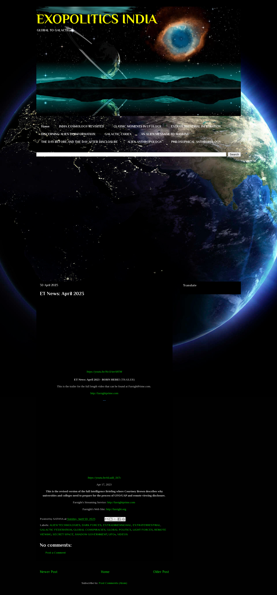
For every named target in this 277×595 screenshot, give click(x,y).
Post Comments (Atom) (113, 583)
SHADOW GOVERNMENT (91, 534)
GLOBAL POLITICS (119, 529)
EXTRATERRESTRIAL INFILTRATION (196, 126)
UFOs (112, 534)
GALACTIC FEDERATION (56, 529)
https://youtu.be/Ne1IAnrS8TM (104, 371)
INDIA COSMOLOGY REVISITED (81, 126)
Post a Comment (55, 552)
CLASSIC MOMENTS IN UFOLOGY (137, 126)
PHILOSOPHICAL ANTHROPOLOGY (196, 142)
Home (45, 126)
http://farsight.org (116, 509)
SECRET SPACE (63, 534)
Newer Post (49, 572)
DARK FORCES (92, 525)
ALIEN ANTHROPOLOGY (144, 142)
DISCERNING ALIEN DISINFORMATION (68, 134)
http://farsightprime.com (104, 393)
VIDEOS (122, 534)
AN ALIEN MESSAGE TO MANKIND (165, 134)
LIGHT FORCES (143, 529)
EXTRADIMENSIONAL (117, 525)
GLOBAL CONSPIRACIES (89, 529)
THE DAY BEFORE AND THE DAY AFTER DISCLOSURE (79, 142)
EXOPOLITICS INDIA (96, 18)
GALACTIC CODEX (118, 134)
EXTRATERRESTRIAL (146, 525)
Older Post (161, 572)
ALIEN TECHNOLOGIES (65, 525)
